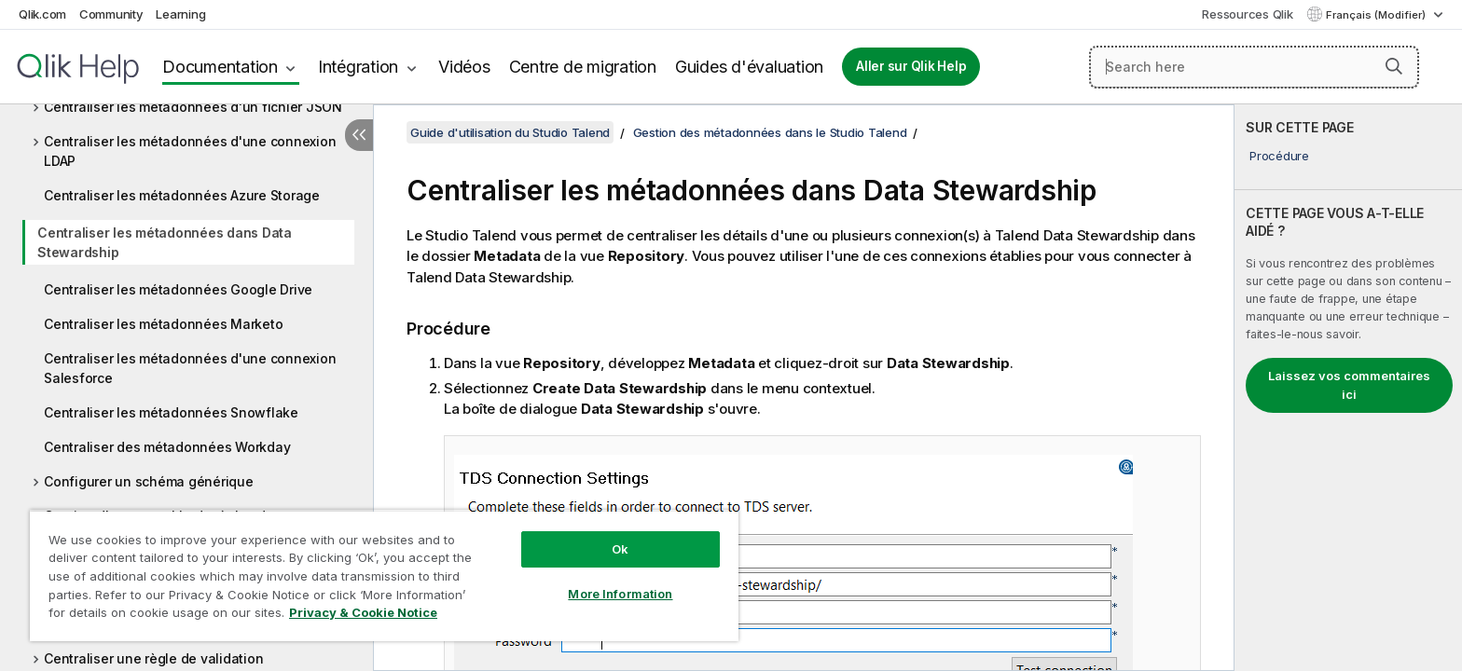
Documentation (220, 66)
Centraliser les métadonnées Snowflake (171, 412)
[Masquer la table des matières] (359, 135)
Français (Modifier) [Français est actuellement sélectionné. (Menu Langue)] (1377, 14)
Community (111, 14)
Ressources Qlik (1247, 14)
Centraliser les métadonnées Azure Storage (182, 195)
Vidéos (464, 66)
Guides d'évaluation (749, 66)
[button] (1394, 66)
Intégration (358, 66)
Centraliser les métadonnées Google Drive (178, 289)
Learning (180, 14)
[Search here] (1254, 67)
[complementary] (1348, 387)
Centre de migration (582, 66)
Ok (620, 548)
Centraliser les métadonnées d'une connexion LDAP (190, 151)
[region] (384, 575)
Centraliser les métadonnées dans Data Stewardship (164, 242)
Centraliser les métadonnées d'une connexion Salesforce (190, 368)
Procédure (1279, 155)
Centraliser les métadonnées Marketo (163, 324)
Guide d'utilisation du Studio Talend (510, 132)
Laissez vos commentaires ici (1349, 385)
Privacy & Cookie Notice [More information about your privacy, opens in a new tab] (363, 612)
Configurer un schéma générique (149, 481)
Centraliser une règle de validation (153, 658)
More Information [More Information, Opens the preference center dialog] (620, 593)
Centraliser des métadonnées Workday (167, 447)
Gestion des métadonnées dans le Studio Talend (770, 132)
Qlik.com (42, 14)
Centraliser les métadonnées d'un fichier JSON (193, 107)
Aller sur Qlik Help (911, 66)
